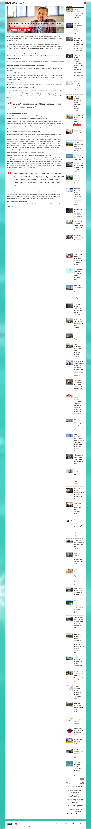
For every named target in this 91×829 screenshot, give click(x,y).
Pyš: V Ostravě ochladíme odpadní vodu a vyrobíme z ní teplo (35, 24)
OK (82, 778)
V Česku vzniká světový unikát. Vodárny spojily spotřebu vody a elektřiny (78, 459)
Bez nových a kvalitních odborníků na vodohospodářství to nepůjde (79, 258)
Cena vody (44, 3)
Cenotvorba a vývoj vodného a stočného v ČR (75, 791)
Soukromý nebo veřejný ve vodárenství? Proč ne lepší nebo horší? (78, 766)
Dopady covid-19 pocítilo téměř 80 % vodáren (79, 730)
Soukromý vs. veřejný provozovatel (62, 3)
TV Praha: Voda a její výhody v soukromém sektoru (75, 806)
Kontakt (80, 3)
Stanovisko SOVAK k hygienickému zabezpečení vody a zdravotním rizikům (78, 476)
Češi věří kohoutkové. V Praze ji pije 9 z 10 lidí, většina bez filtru (78, 13)
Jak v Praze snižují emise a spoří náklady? (78, 336)
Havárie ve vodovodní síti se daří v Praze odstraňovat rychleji (78, 86)
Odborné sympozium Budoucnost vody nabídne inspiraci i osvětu (79, 424)
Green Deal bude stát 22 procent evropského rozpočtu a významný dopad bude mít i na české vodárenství (79, 642)
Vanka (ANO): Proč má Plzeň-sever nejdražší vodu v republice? (78, 323)
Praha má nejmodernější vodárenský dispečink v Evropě (78, 28)
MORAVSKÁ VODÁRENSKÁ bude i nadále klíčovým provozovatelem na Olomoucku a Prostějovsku (78, 292)
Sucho (74, 3)
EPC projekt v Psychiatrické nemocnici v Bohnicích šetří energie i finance (78, 384)
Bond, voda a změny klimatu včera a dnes (75, 787)
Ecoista (12, 206)
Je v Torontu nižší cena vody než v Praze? (78, 157)
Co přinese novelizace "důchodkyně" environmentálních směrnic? (79, 308)
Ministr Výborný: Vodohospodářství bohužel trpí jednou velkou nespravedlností (79, 365)
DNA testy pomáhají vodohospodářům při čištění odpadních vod (79, 492)
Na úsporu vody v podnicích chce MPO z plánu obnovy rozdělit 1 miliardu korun (79, 676)
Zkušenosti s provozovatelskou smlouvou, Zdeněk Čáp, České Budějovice (75, 801)
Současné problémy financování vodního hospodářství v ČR (75, 795)
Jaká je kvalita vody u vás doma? (78, 741)
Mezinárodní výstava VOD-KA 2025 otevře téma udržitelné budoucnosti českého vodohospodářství (79, 242)
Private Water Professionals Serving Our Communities (75, 810)
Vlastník (50, 3)
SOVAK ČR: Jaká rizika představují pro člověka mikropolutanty (78, 661)
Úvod (38, 3)
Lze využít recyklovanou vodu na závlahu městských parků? (78, 707)
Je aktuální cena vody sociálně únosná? (78, 720)
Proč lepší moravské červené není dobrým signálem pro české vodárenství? (77, 102)
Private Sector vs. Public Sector (75, 813)
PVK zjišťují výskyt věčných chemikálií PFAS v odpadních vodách (78, 147)
